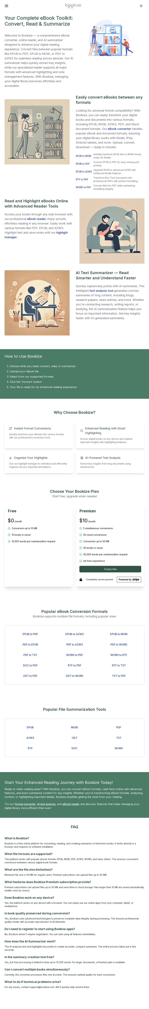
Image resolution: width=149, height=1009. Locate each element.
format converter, (25, 804)
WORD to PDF (74, 655)
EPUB (30, 727)
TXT (118, 737)
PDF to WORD (118, 644)
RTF (30, 748)
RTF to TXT (119, 665)
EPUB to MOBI (119, 634)
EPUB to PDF (30, 634)
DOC (74, 748)
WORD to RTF (118, 655)
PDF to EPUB (30, 644)
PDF (118, 727)
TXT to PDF (119, 675)
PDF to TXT (30, 655)
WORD (119, 748)
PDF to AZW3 (74, 644)
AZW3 (30, 737)
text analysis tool (101, 290)
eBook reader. (37, 219)
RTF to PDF (74, 665)
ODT (74, 737)
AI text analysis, (46, 804)
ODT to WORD (74, 675)
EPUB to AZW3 (74, 634)
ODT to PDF (30, 675)
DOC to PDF (30, 665)
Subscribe (110, 569)
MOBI (74, 727)
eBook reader (71, 804)
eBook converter (119, 129)
